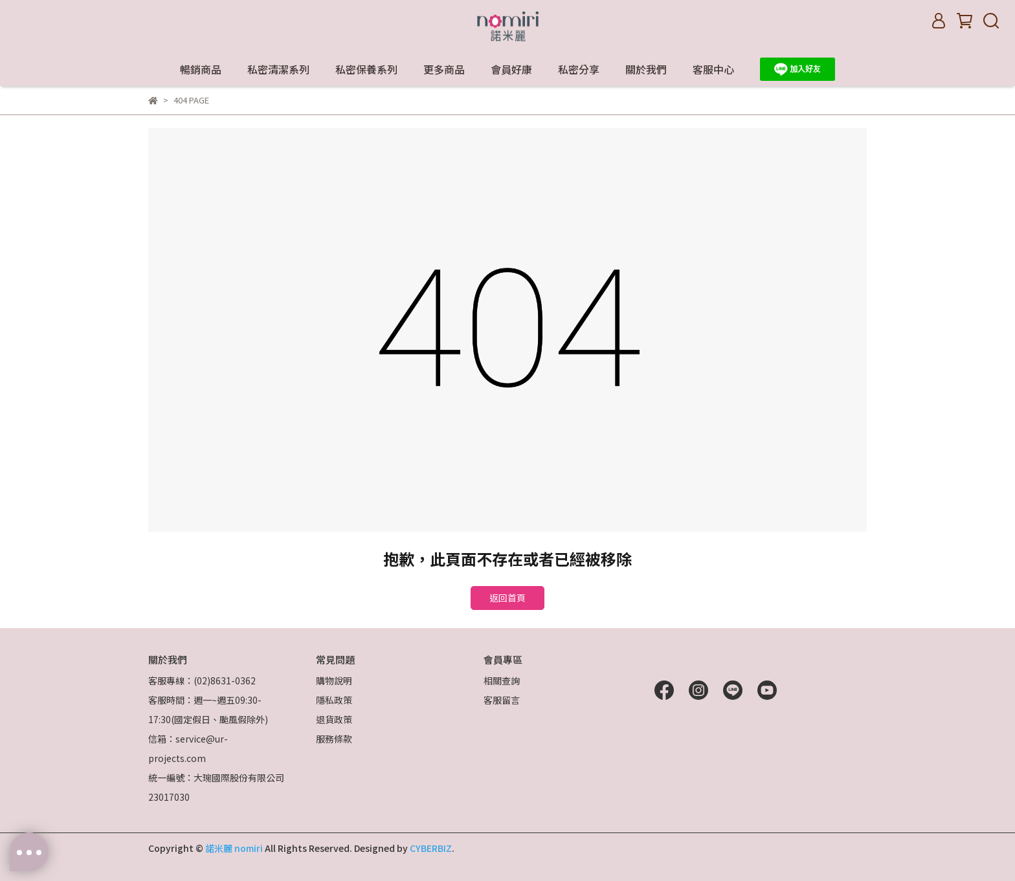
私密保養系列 (366, 69)
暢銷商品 (200, 69)
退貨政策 (334, 719)
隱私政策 (334, 699)
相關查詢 (502, 680)
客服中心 (713, 69)
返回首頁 (507, 597)
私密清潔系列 (278, 69)
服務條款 (334, 738)
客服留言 (502, 699)
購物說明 (334, 680)
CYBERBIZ (431, 848)
